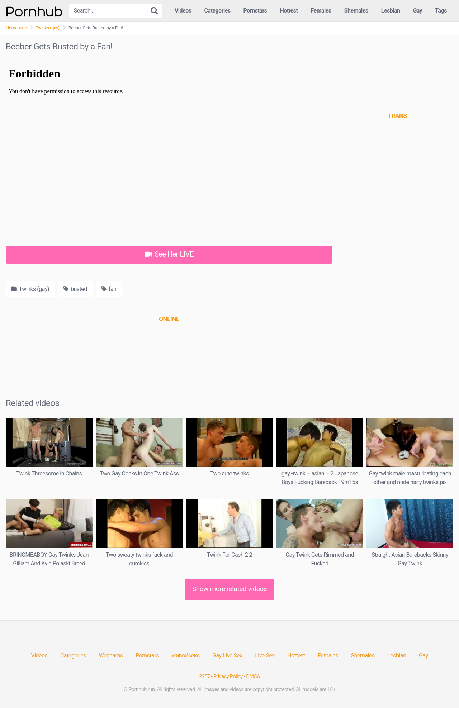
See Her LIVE (169, 254)
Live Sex (265, 655)
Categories (217, 10)
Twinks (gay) (48, 27)
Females (321, 10)
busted (75, 289)
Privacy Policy (228, 677)
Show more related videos (229, 589)
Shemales (356, 10)
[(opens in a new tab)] (169, 318)
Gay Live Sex (227, 655)
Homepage (16, 27)
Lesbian (390, 10)
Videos (183, 10)
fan (109, 289)
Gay (417, 10)
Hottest (289, 10)
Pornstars (255, 10)
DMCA (253, 677)
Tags (441, 10)
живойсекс (185, 655)
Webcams (111, 655)
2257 (204, 677)
